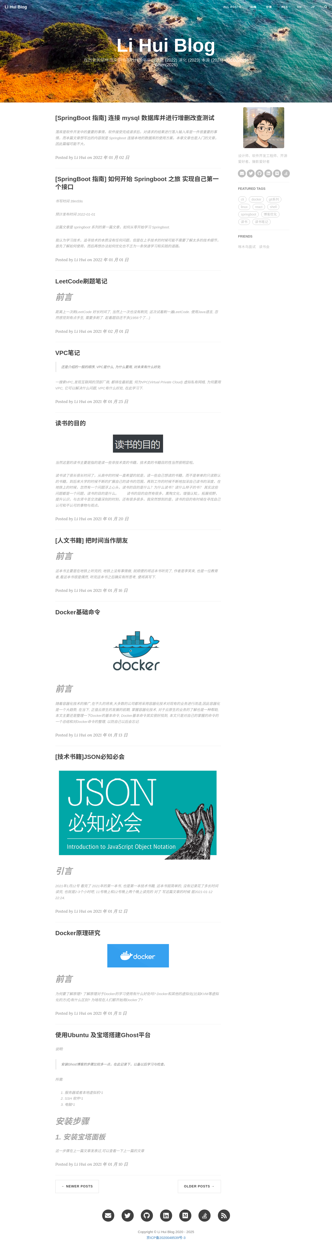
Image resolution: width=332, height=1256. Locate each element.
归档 (253, 7)
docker (256, 199)
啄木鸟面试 (247, 247)
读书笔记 (261, 222)
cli (242, 199)
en (299, 7)
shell (273, 207)
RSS (284, 7)
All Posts (232, 7)
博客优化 (270, 214)
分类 (269, 7)
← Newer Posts (77, 1186)
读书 (244, 222)
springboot (248, 214)
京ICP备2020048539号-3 (166, 1238)
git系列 (274, 199)
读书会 (264, 247)
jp (313, 7)
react (258, 207)
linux (244, 207)
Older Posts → (199, 1186)
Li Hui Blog (16, 7)
